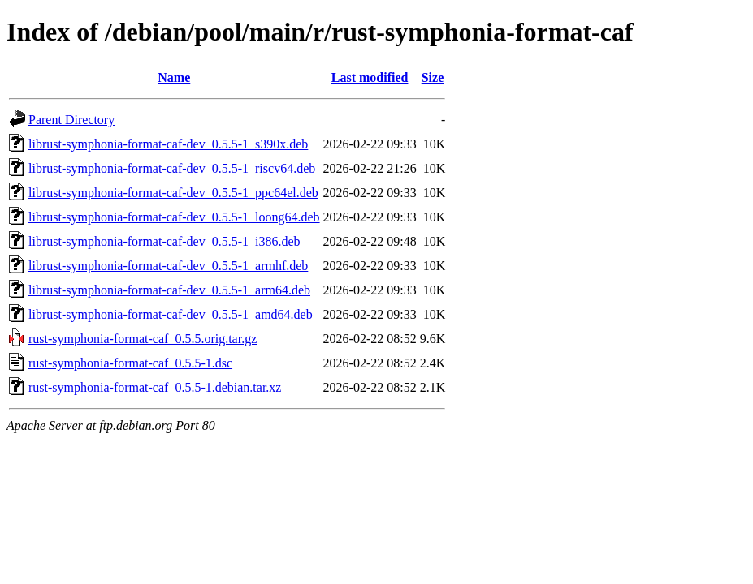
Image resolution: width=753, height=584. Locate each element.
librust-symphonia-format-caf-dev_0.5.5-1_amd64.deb (170, 314)
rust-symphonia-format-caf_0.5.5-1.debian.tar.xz (154, 387)
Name (174, 77)
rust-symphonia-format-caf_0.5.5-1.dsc (130, 363)
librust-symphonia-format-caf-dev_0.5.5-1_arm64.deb (169, 290)
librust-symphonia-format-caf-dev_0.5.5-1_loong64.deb (174, 217)
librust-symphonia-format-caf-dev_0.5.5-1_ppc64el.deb (173, 193)
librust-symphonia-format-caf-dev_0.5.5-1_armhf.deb (168, 266)
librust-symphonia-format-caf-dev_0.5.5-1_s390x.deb (168, 144)
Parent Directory (71, 120)
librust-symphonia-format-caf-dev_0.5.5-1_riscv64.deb (171, 168)
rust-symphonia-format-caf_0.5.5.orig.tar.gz (142, 339)
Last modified (370, 77)
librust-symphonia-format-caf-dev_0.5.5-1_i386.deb (164, 241)
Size (433, 77)
